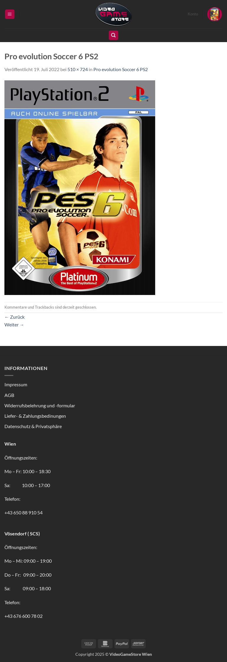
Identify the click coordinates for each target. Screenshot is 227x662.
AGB (9, 395)
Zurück (14, 317)
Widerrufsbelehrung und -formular (39, 405)
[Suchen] (113, 35)
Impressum (15, 384)
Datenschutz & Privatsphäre (33, 426)
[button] (9, 14)
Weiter (14, 324)
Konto (193, 14)
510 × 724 (77, 69)
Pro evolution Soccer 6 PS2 (120, 69)
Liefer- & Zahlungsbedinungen (35, 416)
